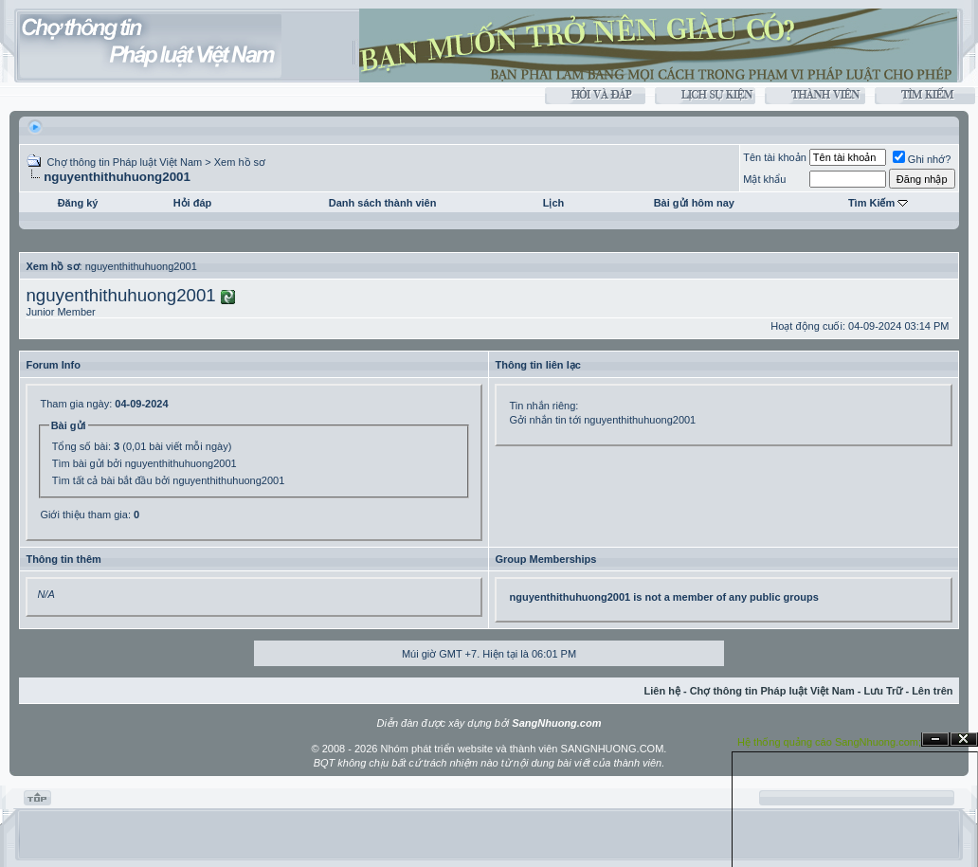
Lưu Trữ (882, 690)
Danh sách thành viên (383, 202)
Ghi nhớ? (922, 159)
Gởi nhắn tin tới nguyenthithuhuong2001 (602, 419)
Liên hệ (662, 690)
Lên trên (932, 690)
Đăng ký (78, 202)
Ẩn (935, 739)
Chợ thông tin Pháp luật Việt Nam (124, 162)
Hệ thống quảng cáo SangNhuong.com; (829, 742)
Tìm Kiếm (871, 202)
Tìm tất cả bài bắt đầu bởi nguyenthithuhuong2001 (168, 480)
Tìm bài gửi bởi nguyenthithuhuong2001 (144, 463)
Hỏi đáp (192, 202)
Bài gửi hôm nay (694, 202)
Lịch (554, 202)
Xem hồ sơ (239, 162)
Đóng (964, 739)
